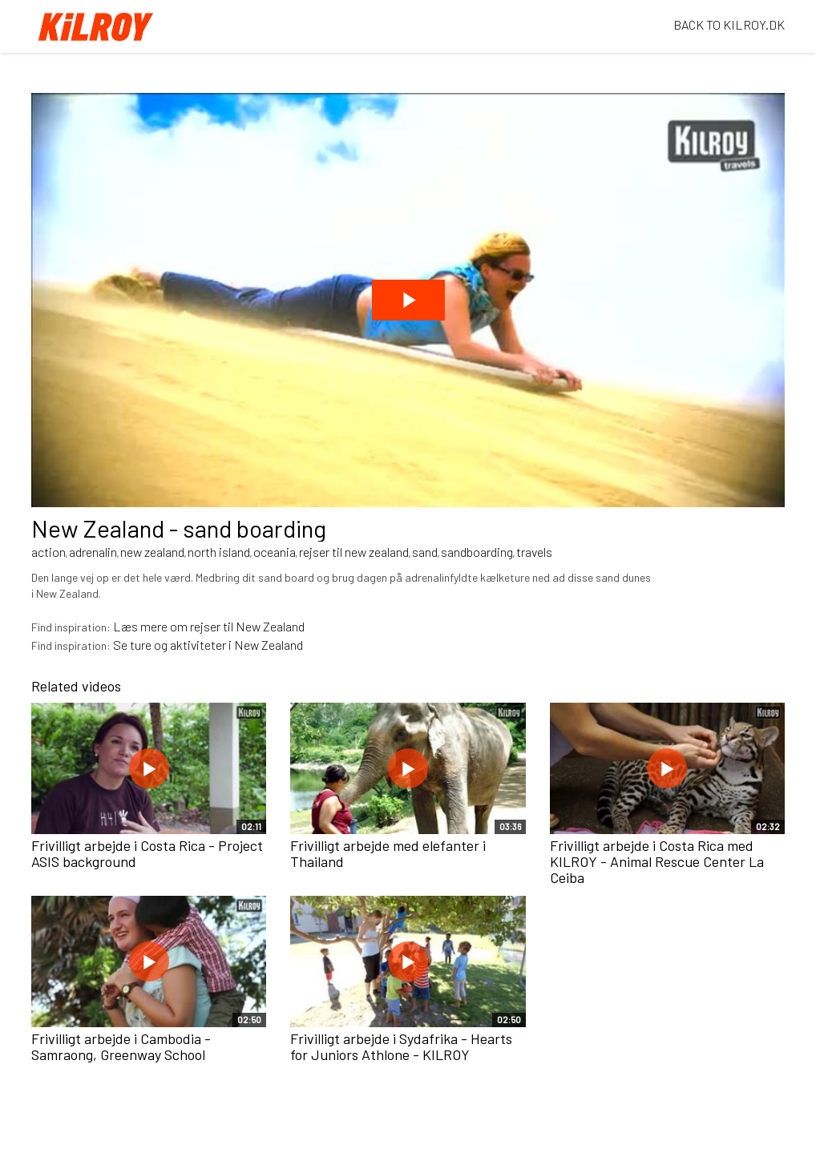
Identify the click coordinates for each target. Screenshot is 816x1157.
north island (219, 551)
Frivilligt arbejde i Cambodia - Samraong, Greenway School (121, 1046)
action (48, 551)
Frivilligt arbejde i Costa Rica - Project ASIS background (147, 853)
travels (534, 551)
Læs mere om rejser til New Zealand (209, 626)
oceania (274, 551)
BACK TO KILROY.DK (729, 24)
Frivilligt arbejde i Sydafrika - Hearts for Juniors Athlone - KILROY (401, 1046)
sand (425, 551)
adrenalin (93, 551)
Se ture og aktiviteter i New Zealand (208, 644)
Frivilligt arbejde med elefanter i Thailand (388, 853)
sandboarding (477, 551)
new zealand (152, 551)
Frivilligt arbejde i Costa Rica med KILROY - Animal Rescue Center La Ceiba (657, 861)
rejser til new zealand (354, 551)
